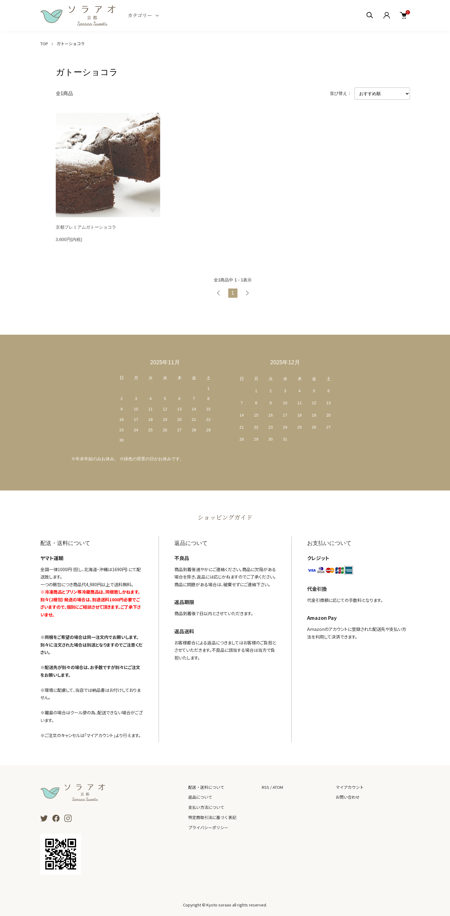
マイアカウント (350, 787)
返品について (200, 797)
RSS (265, 787)
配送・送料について (206, 787)
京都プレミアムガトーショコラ (86, 228)
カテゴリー (140, 15)
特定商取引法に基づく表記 (212, 817)
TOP (44, 43)
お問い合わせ (348, 797)
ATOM (278, 787)
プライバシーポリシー (208, 827)
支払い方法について (206, 807)
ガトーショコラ (71, 43)
